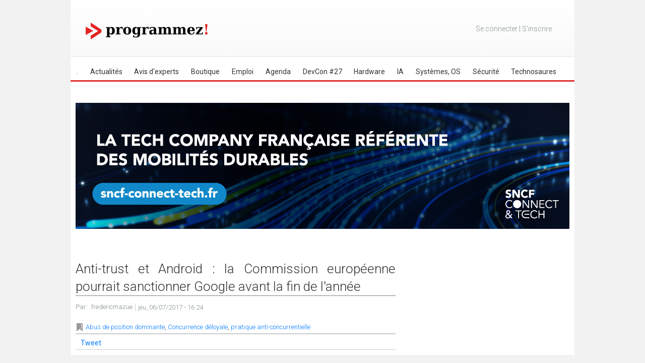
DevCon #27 (322, 72)
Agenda (278, 72)
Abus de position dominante (125, 327)
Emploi (242, 72)
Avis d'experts (156, 72)
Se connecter (497, 29)
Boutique (205, 72)
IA (400, 72)
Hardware (369, 72)
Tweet (91, 343)
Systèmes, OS (438, 72)
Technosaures (533, 72)
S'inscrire (537, 29)
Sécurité (486, 72)
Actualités (106, 72)
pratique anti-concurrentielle (270, 327)
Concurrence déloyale (198, 327)
